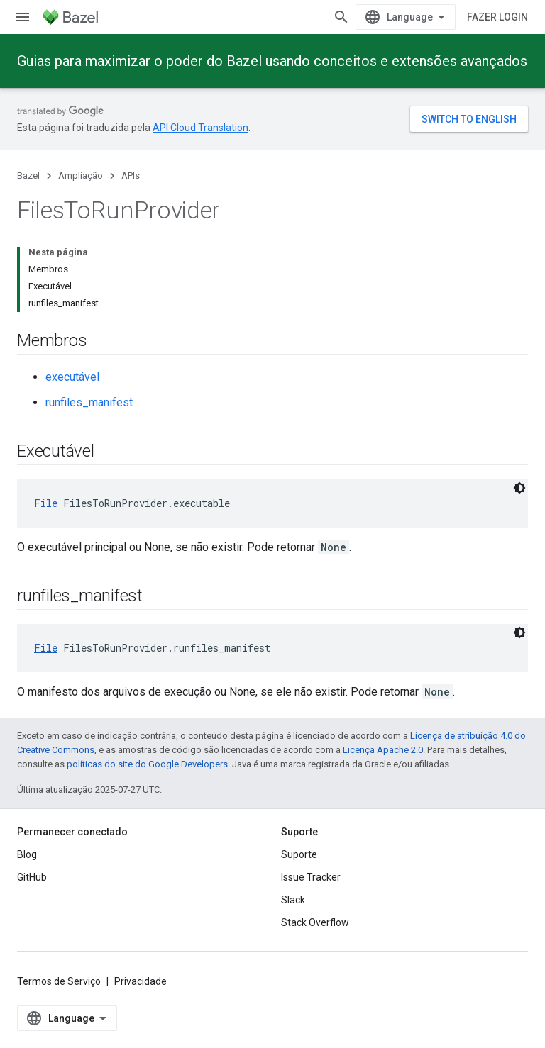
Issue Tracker (311, 877)
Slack (293, 899)
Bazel (28, 175)
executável (72, 377)
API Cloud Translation (200, 127)
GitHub (32, 877)
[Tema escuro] (519, 487)
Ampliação (80, 175)
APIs (130, 175)
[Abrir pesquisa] (341, 17)
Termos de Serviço (59, 981)
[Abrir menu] (23, 17)
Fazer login (497, 17)
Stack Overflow (315, 922)
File (45, 503)
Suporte (299, 854)
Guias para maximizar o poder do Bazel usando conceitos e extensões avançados (272, 60)
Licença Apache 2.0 (383, 750)
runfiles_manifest (89, 402)
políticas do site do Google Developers (147, 764)
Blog (27, 854)
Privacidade (140, 981)
